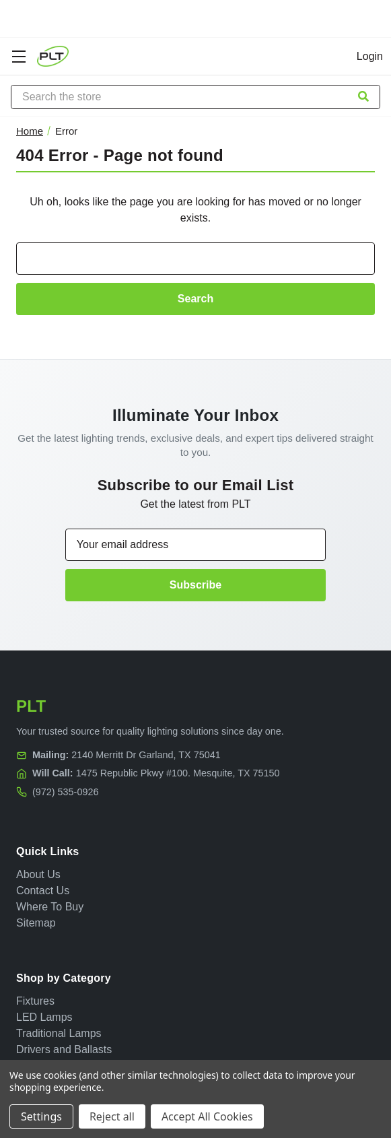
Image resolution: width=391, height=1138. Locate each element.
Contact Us (42, 890)
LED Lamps (44, 1017)
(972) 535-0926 (65, 791)
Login (370, 56)
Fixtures (35, 1001)
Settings (41, 1116)
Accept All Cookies (207, 1116)
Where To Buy (49, 906)
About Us (38, 874)
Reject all (112, 1116)
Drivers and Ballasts (64, 1049)
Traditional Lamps (59, 1033)
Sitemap (36, 923)
